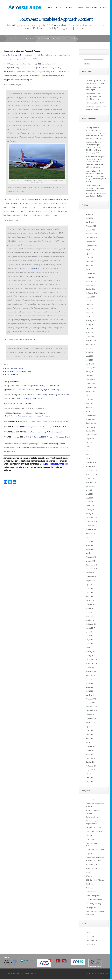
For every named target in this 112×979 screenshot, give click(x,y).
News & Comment (91, 7)
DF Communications (101, 973)
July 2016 (89, 679)
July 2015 (89, 726)
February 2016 (91, 699)
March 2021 (90, 458)
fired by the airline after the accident (47, 199)
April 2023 (89, 360)
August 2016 (90, 675)
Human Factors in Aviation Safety (27, 448)
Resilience (89, 888)
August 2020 (90, 486)
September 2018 (91, 577)
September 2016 (91, 671)
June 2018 (89, 588)
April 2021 (89, 454)
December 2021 (91, 423)
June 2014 (89, 778)
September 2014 (91, 766)
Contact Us (103, 7)
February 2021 (91, 462)
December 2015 (91, 707)
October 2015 (90, 715)
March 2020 (90, 506)
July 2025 (89, 253)
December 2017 (91, 612)
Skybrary (7, 403)
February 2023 (91, 368)
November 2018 (91, 569)
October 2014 (90, 762)
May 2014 (89, 782)
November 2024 (91, 285)
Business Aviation (92, 817)
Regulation (89, 884)
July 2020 (89, 490)
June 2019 (89, 541)
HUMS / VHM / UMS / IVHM (95, 850)
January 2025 (90, 277)
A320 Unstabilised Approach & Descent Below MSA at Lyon (26, 413)
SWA (38, 68)
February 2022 (91, 415)
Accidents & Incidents (69, 25)
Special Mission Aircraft (94, 900)
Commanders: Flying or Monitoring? (44, 394)
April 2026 (89, 218)
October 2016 (90, 667)
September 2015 (91, 719)
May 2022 (89, 403)
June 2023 (89, 352)
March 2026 (90, 222)
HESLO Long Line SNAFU (95, 103)
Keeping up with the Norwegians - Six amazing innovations (95, 188)
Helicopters (90, 839)
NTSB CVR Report (11, 374)
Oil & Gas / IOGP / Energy (95, 880)
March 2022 (90, 411)
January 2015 (90, 750)
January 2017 (90, 655)
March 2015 (90, 742)
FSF (26, 386)
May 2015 (89, 734)
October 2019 (90, 525)
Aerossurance (27, 25)
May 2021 (89, 451)
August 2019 (90, 533)
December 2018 (91, 565)
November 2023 (91, 332)
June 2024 (89, 305)
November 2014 (91, 758)
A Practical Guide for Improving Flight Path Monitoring (40, 389)
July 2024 (89, 301)
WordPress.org (91, 944)
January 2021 (90, 466)
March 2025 (90, 269)
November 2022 (91, 380)
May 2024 (89, 309)
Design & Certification (93, 827)
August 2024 (90, 297)
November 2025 (91, 238)
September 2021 (91, 435)
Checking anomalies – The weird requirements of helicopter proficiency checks (96, 130)
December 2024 (91, 281)
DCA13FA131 (13, 68)
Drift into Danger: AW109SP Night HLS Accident (96, 179)
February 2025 (91, 273)
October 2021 (90, 431)
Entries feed (90, 936)
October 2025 (90, 242)
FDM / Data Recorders (94, 831)
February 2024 (91, 320)
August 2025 (90, 250)
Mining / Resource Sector (95, 868)
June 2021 (89, 447)
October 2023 (90, 336)
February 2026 (91, 226)
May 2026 (89, 214)
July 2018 (89, 585)
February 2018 (91, 604)
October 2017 (90, 620)
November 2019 (91, 521)
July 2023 (89, 348)
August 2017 (90, 628)
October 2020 (90, 478)
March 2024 (90, 317)
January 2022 (90, 419)
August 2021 (90, 439)
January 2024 (90, 324)
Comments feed (91, 940)
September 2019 (91, 529)
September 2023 (91, 340)
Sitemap (33, 973)
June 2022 (89, 399)
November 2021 (91, 427)
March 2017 (90, 648)
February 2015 (91, 746)
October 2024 (90, 289)
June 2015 (89, 730)
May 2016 (89, 687)
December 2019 (91, 518)
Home (50, 7)
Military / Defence (92, 864)
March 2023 (90, 364)
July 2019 (89, 537)
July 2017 (89, 632)
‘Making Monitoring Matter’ (33, 398)
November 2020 (91, 474)
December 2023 (91, 328)
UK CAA (66, 394)
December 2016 (91, 659)
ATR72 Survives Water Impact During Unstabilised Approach (41, 432)
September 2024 (91, 293)
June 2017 (89, 636)
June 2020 (89, 494)
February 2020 (91, 510)
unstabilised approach (13, 55)
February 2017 (91, 652)
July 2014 (89, 774)
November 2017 (91, 616)
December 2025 (91, 234)
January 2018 (90, 608)
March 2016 (90, 695)
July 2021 (89, 443)
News (88, 872)
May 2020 (89, 498)
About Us (58, 7)
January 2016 (90, 703)
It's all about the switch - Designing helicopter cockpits (94, 144)
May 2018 (89, 592)
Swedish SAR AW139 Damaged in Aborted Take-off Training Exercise (95, 164)
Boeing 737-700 (54, 68)
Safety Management (60, 28)
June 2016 (89, 683)
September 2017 (91, 624)
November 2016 (91, 663)
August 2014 (90, 770)
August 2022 (90, 391)
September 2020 (91, 482)
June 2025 (89, 257)
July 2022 (89, 395)
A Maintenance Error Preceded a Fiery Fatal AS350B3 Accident (94, 96)
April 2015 (89, 738)
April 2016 (89, 691)
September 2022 (91, 387)
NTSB (39, 64)
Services (69, 7)
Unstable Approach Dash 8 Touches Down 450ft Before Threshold (45, 422)
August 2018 (90, 581)
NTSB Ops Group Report (14, 369)
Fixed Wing (89, 25)
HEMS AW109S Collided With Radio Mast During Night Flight (96, 193)
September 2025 (91, 246)
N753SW (7, 72)
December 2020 (91, 470)
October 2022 (90, 384)
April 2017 (89, 644)
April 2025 (89, 265)
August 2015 (90, 722)
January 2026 (90, 230)
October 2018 (90, 573)
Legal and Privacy (22, 973)
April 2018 (89, 596)
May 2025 (89, 261)
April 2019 (89, 549)
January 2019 (90, 561)
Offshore (89, 876)
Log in (88, 932)
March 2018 (90, 600)
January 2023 (90, 372)
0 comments (82, 28)
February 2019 (91, 557)
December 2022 (91, 376)
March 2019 (90, 553)
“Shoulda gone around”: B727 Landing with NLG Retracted (45, 427)
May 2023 (89, 356)
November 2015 (91, 711)
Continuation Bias (28, 403)
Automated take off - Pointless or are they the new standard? (94, 173)
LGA (18, 76)
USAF (62, 211)
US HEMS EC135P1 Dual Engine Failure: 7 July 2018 (93, 150)
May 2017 (89, 640)
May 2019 (89, 545)
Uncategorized (91, 908)
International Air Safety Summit (29, 268)
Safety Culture (91, 892)
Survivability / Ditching (93, 904)
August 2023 (90, 344)
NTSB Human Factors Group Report (18, 371)
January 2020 (90, 514)
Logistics (89, 854)
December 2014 (91, 754)
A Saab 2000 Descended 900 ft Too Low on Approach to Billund (47, 437)
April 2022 (89, 407)
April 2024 (89, 313)
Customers (79, 7)
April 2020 (89, 502)
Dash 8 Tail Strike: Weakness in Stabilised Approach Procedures (27, 416)
